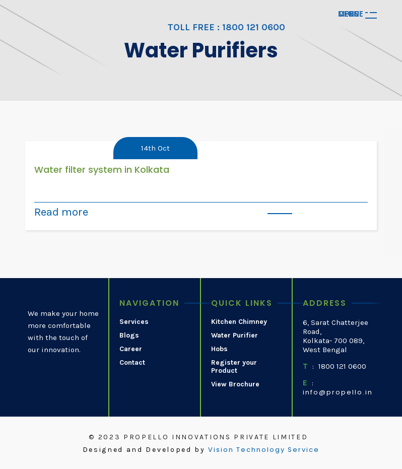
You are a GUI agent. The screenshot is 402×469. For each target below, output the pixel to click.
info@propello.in (338, 392)
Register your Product (234, 367)
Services (134, 322)
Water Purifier (234, 335)
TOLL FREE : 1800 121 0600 (226, 27)
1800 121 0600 (342, 366)
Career (130, 349)
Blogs (129, 335)
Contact (132, 363)
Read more (61, 212)
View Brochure (235, 384)
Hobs (219, 349)
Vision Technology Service (263, 450)
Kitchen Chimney (239, 322)
